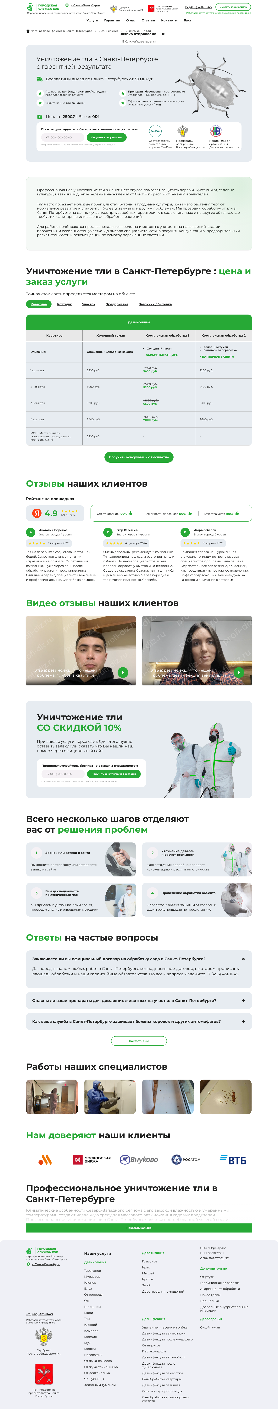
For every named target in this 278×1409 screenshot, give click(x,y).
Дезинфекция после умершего (167, 1339)
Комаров (91, 1331)
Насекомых (93, 1355)
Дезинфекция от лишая (161, 1385)
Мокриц (90, 1337)
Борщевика (209, 1301)
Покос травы (210, 1295)
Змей (146, 1285)
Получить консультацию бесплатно (139, 457)
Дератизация (153, 1253)
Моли (88, 1313)
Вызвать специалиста (233, 6)
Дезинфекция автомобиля (163, 1357)
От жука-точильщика (101, 1367)
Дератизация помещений (163, 1291)
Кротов (148, 1279)
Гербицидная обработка (220, 1283)
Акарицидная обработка (220, 1289)
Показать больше (139, 1228)
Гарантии (112, 20)
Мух (87, 1343)
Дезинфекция (153, 1319)
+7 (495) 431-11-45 (198, 7)
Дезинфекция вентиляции (164, 1333)
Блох (88, 1288)
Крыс (146, 1267)
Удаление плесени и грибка (164, 1327)
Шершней (92, 1307)
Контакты (169, 20)
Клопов (90, 1282)
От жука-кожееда (98, 1361)
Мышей (148, 1273)
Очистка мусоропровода (162, 1391)
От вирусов (151, 1345)
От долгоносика (97, 1373)
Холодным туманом (100, 1385)
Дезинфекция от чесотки (162, 1373)
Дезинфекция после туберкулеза (158, 1365)
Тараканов (92, 1270)
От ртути (207, 1277)
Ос (86, 1301)
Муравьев (92, 1276)
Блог (188, 20)
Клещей (90, 1325)
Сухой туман (210, 1327)
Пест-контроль (154, 1351)
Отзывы (148, 20)
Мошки (90, 1349)
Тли (87, 1319)
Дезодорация (211, 1319)
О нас (131, 20)
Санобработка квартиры (162, 1379)
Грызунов (150, 1261)
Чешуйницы (94, 1379)
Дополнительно (213, 1268)
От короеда (93, 1294)
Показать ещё (139, 1041)
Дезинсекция (95, 1262)
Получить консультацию (106, 137)
